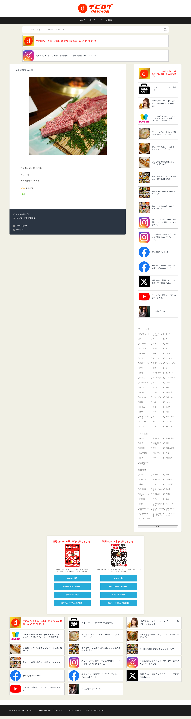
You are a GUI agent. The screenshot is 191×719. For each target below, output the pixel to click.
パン (153, 427)
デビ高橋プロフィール (160, 312)
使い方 (92, 20)
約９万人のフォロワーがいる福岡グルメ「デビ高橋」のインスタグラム (72, 56)
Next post (20, 230)
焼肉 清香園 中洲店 (24, 71)
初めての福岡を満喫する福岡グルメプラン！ (164, 208)
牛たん (141, 378)
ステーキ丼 (156, 359)
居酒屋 (154, 349)
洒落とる (142, 480)
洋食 (153, 412)
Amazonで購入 (72, 579)
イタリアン (168, 417)
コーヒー (142, 427)
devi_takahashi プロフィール (50, 713)
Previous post (21, 226)
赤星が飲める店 (144, 510)
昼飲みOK (155, 480)
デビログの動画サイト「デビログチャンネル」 (164, 297)
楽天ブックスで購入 (72, 595)
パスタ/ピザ (156, 398)
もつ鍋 (166, 383)
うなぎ (154, 393)
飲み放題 (167, 480)
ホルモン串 (168, 373)
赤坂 (153, 458)
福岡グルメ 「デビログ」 (25, 713)
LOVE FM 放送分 (169, 510)
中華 (153, 369)
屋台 (166, 500)
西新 (140, 475)
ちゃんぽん (143, 439)
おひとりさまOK (144, 495)
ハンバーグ (156, 378)
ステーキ (142, 344)
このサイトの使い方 (74, 713)
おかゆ (166, 403)
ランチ (154, 485)
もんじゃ (142, 398)
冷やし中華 (156, 373)
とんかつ (142, 393)
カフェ (154, 500)
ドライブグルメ (144, 520)
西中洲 (141, 449)
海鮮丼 (141, 359)
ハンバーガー (169, 378)
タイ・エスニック (144, 418)
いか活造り (143, 383)
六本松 (154, 475)
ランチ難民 (168, 485)
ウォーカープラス (144, 515)
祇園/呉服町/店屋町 (156, 444)
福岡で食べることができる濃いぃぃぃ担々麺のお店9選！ (164, 178)
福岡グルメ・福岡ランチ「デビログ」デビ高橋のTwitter (164, 282)
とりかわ (142, 349)
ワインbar (168, 422)
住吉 (140, 444)
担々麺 (166, 335)
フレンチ (142, 422)
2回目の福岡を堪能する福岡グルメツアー (163, 193)
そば (153, 408)
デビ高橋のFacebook (160, 253)
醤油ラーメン (156, 364)
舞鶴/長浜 (167, 458)
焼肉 (21, 219)
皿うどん (155, 439)
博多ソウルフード (156, 490)
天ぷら (154, 388)
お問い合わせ (99, 713)
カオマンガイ (169, 364)
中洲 (25, 219)
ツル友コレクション (169, 515)
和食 (140, 412)
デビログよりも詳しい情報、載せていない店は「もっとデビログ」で (71, 41)
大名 (166, 454)
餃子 (166, 369)
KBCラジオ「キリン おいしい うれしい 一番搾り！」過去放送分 (163, 104)
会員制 (166, 495)
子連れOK (155, 495)
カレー (141, 339)
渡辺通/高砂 (168, 449)
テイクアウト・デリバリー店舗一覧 (164, 89)
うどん (166, 408)
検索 (87, 713)
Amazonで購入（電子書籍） (72, 587)
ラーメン (167, 359)
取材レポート (144, 335)
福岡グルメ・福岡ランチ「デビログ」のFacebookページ (164, 267)
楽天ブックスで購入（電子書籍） (72, 604)
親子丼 (141, 354)
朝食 (140, 485)
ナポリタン (168, 398)
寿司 (140, 369)
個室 (140, 504)
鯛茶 (140, 403)
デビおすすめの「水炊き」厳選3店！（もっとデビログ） (164, 134)
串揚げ (166, 388)
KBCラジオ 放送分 (157, 510)
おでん (141, 408)
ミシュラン (168, 504)
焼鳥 (166, 344)
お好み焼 (167, 393)
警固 (140, 458)
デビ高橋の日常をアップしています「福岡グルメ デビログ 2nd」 (164, 237)
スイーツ (167, 427)
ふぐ (153, 383)
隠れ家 (166, 490)
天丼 (153, 354)
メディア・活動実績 (156, 335)
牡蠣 (153, 403)
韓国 (166, 412)
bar (153, 422)
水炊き (141, 388)
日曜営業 (32, 219)
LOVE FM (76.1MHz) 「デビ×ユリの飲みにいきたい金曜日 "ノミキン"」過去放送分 (163, 119)
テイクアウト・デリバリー (156, 516)
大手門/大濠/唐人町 (143, 464)
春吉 (153, 449)
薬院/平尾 (155, 454)
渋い (166, 475)
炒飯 (140, 373)
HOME (80, 20)
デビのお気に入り (156, 505)
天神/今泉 (142, 454)
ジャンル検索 (107, 20)
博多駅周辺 (168, 439)
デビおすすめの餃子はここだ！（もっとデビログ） (164, 163)
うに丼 (166, 354)
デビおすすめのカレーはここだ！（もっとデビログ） (163, 149)
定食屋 (141, 500)
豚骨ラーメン (144, 364)
